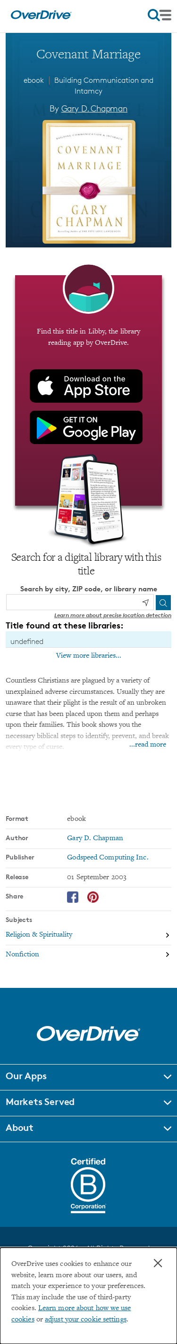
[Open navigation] (159, 15)
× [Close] (158, 1263)
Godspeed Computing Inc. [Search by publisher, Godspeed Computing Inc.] (107, 857)
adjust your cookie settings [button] (85, 1319)
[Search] (163, 602)
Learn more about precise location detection (112, 615)
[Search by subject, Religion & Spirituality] (88, 936)
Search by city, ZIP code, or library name (88, 588)
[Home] (41, 17)
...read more (147, 744)
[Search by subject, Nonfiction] (88, 955)
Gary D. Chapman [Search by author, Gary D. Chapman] (94, 108)
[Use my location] (145, 602)
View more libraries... (88, 656)
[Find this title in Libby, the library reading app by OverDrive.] (88, 390)
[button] (88, 1077)
